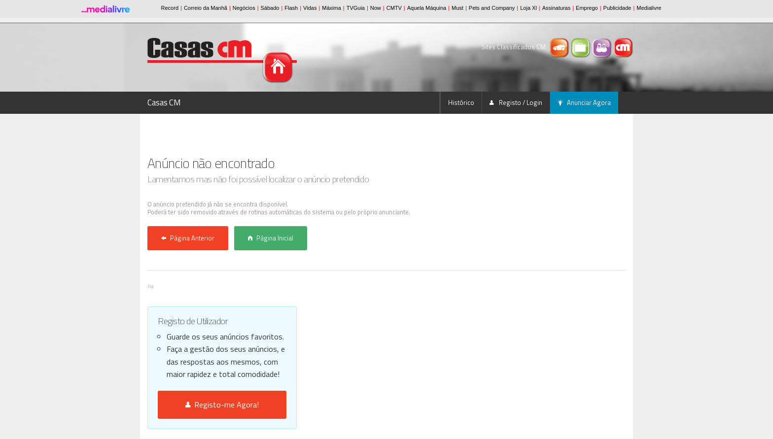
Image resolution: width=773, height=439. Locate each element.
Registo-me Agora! (222, 404)
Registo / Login (516, 102)
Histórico (461, 102)
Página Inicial (270, 238)
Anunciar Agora (584, 102)
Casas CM (164, 102)
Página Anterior (187, 238)
